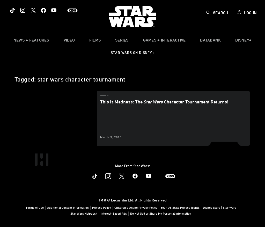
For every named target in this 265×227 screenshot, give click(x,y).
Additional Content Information (68, 207)
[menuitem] (69, 41)
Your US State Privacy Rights (180, 207)
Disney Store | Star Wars (219, 207)
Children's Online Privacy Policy (135, 207)
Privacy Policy (101, 207)
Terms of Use (35, 207)
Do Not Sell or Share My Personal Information (160, 213)
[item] (31, 41)
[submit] (208, 12)
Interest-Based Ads (114, 213)
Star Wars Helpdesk (83, 213)
